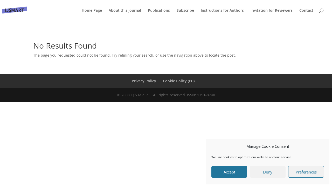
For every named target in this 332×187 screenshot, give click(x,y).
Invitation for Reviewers (272, 11)
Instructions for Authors (222, 11)
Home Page (92, 11)
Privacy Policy (144, 80)
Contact (306, 11)
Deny (267, 172)
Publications (159, 11)
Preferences (306, 172)
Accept (229, 172)
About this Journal (125, 11)
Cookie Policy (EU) (179, 80)
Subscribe (185, 11)
